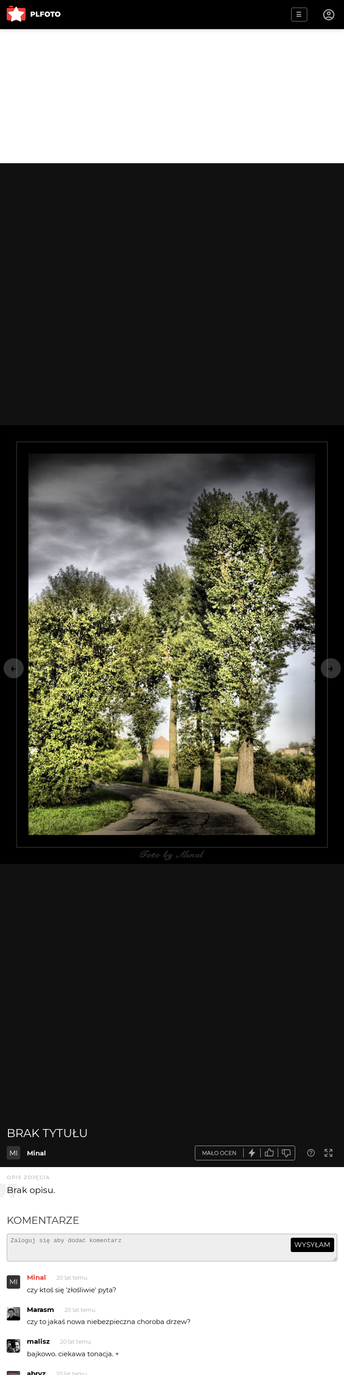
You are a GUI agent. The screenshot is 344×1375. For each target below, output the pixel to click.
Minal (36, 1153)
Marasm (40, 1313)
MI (13, 1153)
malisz (38, 1345)
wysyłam (312, 1244)
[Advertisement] (172, 96)
